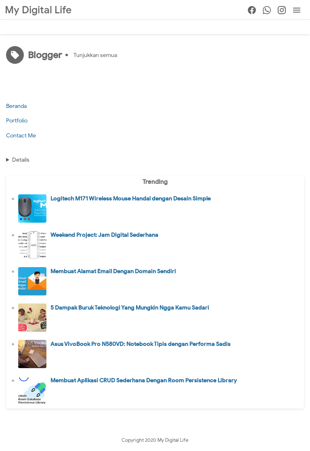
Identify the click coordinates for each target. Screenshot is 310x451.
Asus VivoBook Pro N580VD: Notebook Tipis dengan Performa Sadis (140, 344)
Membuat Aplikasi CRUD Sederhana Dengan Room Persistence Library (143, 380)
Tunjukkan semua (95, 55)
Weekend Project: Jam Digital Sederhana (104, 235)
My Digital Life (38, 10)
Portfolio (16, 120)
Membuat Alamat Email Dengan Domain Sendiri (113, 271)
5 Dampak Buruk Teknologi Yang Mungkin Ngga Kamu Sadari (129, 307)
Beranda (16, 106)
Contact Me (21, 135)
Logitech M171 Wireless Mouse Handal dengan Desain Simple (130, 198)
